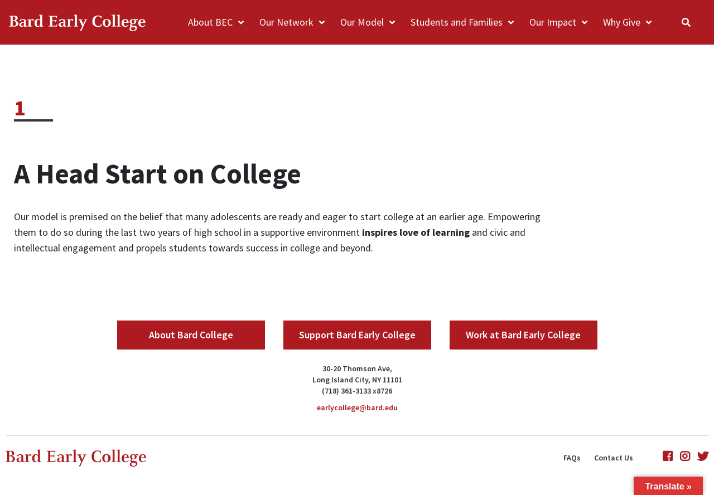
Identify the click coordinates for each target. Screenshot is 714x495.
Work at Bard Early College (523, 334)
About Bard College (191, 334)
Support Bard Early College (357, 334)
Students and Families (457, 22)
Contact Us (613, 458)
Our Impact (552, 22)
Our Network (286, 22)
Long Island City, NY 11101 (357, 380)
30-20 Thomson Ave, (357, 368)
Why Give (621, 22)
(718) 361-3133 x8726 (357, 391)
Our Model (362, 22)
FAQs (572, 458)
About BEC (210, 22)
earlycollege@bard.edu (357, 407)
